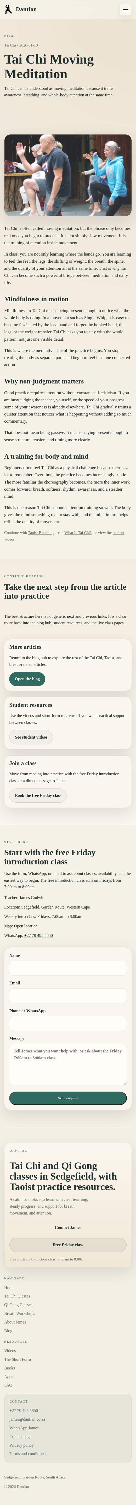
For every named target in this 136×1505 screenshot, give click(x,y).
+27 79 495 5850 (38, 935)
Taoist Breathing (41, 532)
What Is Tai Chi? (78, 532)
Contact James (68, 1227)
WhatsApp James (24, 1428)
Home (9, 1287)
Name (68, 964)
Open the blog (27, 679)
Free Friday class (68, 1245)
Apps (8, 1376)
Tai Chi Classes (17, 1296)
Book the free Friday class (38, 795)
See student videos (31, 737)
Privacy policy (21, 1445)
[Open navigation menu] (125, 9)
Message (68, 1061)
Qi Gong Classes (18, 1304)
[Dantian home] (59, 9)
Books (9, 1368)
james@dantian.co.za (27, 1419)
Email (68, 992)
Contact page (20, 1436)
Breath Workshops (19, 1313)
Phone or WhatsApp (68, 1020)
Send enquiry (68, 1098)
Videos (10, 1350)
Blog (8, 1330)
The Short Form (17, 1359)
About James (15, 1322)
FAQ (8, 1385)
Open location (26, 926)
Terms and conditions (27, 1453)
